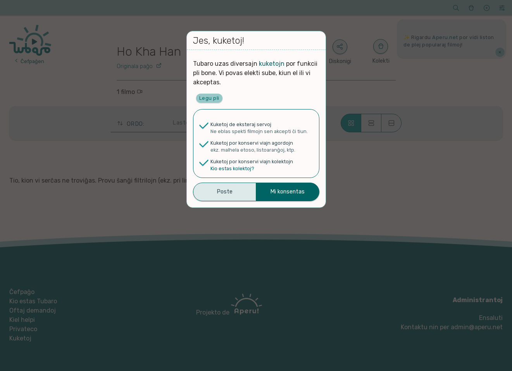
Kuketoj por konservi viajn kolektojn (251, 161)
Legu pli (209, 98)
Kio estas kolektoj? (232, 168)
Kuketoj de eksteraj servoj (240, 124)
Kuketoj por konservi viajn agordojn (251, 143)
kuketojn (271, 63)
